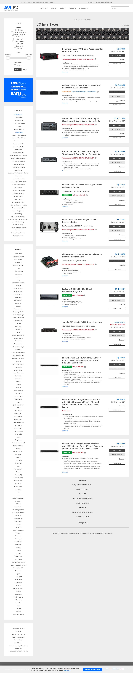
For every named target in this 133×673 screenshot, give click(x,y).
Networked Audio (18, 147)
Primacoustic (18, 486)
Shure (18, 524)
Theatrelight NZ (18, 568)
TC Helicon (18, 559)
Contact (72, 8)
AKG (18, 268)
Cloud (18, 332)
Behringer (19, 30)
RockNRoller (18, 507)
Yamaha (19, 48)
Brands (54, 8)
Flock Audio (18, 376)
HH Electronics (18, 396)
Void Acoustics (18, 597)
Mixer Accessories (19, 141)
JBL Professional (18, 405)
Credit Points (18, 643)
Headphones (18, 150)
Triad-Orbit (18, 577)
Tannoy (18, 550)
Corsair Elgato (18, 338)
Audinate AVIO (18, 288)
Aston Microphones (18, 283)
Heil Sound (18, 393)
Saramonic (19, 39)
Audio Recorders (18, 153)
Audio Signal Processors (18, 182)
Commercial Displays (18, 208)
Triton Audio (18, 579)
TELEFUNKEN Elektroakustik (18, 565)
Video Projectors (18, 211)
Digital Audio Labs (18, 355)
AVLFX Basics (18, 300)
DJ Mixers (19, 126)
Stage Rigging (18, 199)
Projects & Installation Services (18, 651)
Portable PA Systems (18, 161)
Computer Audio (18, 144)
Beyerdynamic (18, 309)
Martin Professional (18, 443)
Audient (18, 286)
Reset (25, 69)
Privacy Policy (18, 640)
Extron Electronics (18, 373)
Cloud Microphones (18, 335)
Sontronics (18, 536)
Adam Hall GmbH (18, 256)
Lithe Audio (18, 434)
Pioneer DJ (18, 475)
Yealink (18, 612)
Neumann (18, 454)
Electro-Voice (18, 370)
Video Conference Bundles (18, 205)
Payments (18, 631)
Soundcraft (19, 46)
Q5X (18, 492)
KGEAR (18, 408)
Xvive (18, 606)
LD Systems (18, 425)
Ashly (18, 280)
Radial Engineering (20, 32)
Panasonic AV (18, 469)
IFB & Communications (18, 217)
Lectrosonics (18, 428)
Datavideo (18, 341)
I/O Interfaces (19, 132)
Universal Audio (18, 588)
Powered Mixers (19, 129)
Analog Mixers (19, 120)
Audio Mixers (86, 19)
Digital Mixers (19, 117)
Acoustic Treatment (18, 179)
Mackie (18, 437)
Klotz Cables (18, 414)
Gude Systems (18, 390)
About (63, 8)
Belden (18, 306)
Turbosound (18, 582)
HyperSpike (18, 399)
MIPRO (18, 449)
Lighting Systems (18, 193)
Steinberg (18, 545)
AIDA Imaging (18, 259)
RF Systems (18, 176)
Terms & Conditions (18, 637)
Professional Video (18, 202)
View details (117, 64)
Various (18, 591)
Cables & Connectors (18, 190)
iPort (18, 402)
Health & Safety (18, 225)
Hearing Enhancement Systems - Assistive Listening (18, 221)
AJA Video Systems (18, 265)
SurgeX (18, 547)
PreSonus (20, 44)
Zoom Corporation (18, 614)
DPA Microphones (18, 364)
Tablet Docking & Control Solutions (18, 229)
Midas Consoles (19, 35)
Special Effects (18, 196)
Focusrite (18, 379)
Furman (18, 385)
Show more (65, 72)
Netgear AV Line (18, 451)
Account (84, 8)
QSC (18, 495)
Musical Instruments (18, 185)
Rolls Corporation (18, 510)
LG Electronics (18, 431)
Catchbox (18, 326)
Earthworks (18, 367)
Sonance (18, 533)
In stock (19, 65)
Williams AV (18, 600)
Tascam (18, 553)
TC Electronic (18, 556)
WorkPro (18, 603)
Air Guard (18, 262)
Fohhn (18, 382)
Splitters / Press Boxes (19, 135)
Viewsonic (18, 594)
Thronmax (18, 571)
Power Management (18, 167)
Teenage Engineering (18, 562)
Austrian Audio (18, 294)
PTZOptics (18, 489)
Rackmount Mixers (19, 123)
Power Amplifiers (18, 164)
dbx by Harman (18, 344)
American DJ (18, 274)
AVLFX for (37, 2)
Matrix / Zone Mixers (19, 138)
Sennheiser (18, 521)
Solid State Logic (18, 530)
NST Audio (18, 460)
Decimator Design (18, 347)
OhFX (18, 466)
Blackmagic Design (18, 312)
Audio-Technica (18, 291)
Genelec (18, 387)
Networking (18, 214)
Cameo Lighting (18, 320)
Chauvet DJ (18, 329)
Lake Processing (18, 422)
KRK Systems (18, 417)
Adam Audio (18, 254)
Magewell (18, 440)
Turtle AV (18, 585)
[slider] (8, 57)
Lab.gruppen (18, 419)
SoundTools (18, 542)
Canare (18, 323)
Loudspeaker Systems (18, 158)
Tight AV (18, 574)
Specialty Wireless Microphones (18, 173)
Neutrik (18, 457)
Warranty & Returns (18, 634)
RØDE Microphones (18, 513)
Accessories (18, 187)
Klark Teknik (20, 37)
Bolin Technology (18, 315)
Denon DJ (18, 350)
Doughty (18, 361)
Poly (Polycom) (18, 481)
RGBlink (18, 504)
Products (44, 8)
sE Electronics (18, 518)
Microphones (18, 170)
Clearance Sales (18, 236)
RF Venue (18, 501)
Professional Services (18, 233)
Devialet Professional (18, 352)
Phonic (18, 472)
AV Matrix (18, 297)
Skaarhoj (18, 527)
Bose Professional (18, 318)
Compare (120, 60)
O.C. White (18, 463)
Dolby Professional (18, 358)
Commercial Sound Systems (18, 155)
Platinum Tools (18, 478)
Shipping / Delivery (18, 628)
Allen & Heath (19, 41)
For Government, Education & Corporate (18, 647)
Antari (18, 277)
